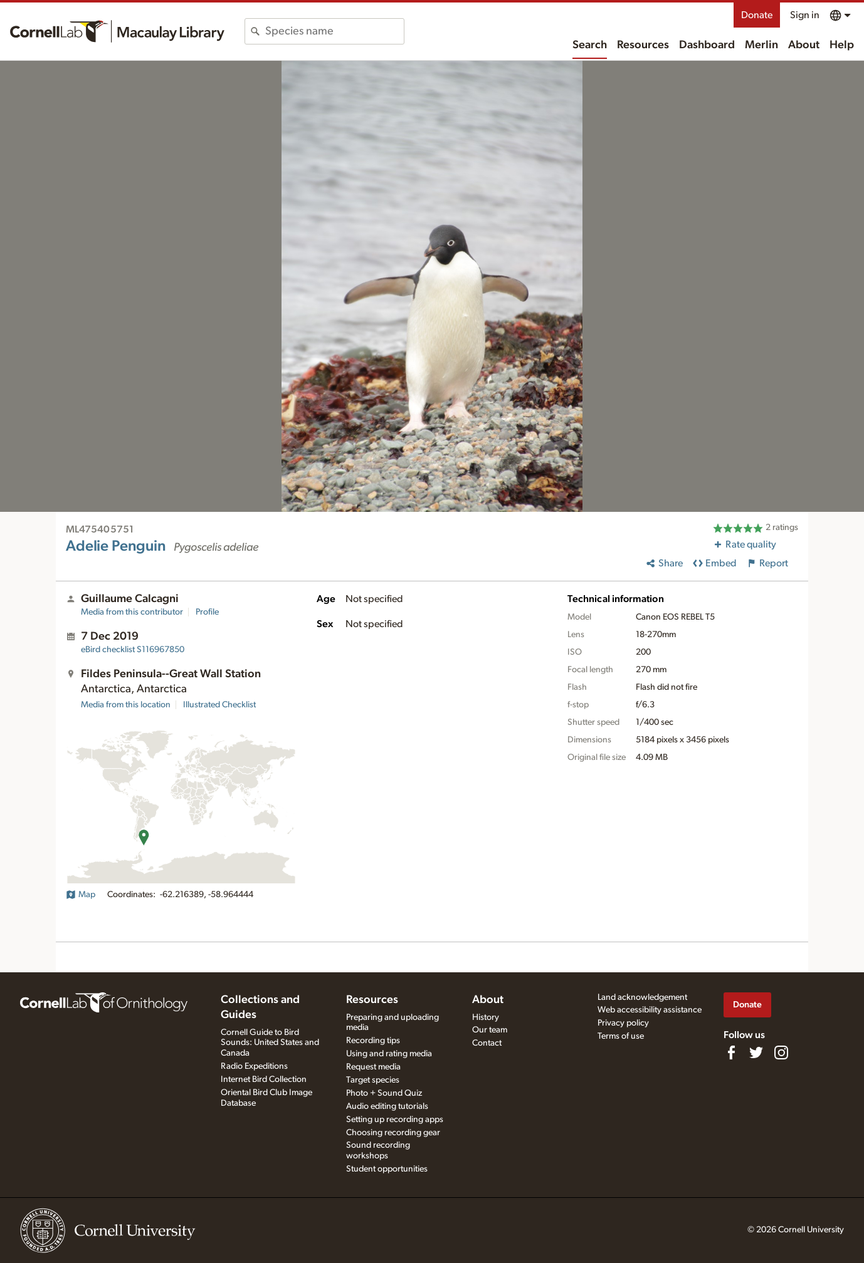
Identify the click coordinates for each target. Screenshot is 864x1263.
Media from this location (126, 704)
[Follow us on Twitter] (756, 1052)
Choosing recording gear (393, 1132)
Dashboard (707, 45)
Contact (487, 1043)
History (485, 1017)
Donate (756, 15)
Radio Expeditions (254, 1066)
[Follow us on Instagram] (781, 1052)
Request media (373, 1067)
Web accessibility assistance (650, 1010)
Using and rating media (389, 1053)
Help (842, 45)
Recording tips (373, 1040)
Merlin (761, 45)
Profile (207, 612)
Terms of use (621, 1036)
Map (80, 894)
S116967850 (132, 649)
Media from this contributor (132, 612)
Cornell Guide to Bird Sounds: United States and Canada (270, 1043)
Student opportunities (387, 1169)
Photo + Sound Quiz (384, 1093)
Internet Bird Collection (264, 1079)
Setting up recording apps (394, 1119)
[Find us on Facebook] (731, 1052)
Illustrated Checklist (219, 704)
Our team (489, 1030)
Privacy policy (623, 1023)
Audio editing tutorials (387, 1106)
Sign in (804, 15)
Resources (643, 45)
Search (589, 45)
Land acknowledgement (642, 997)
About (803, 45)
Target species (372, 1080)
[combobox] (334, 31)
